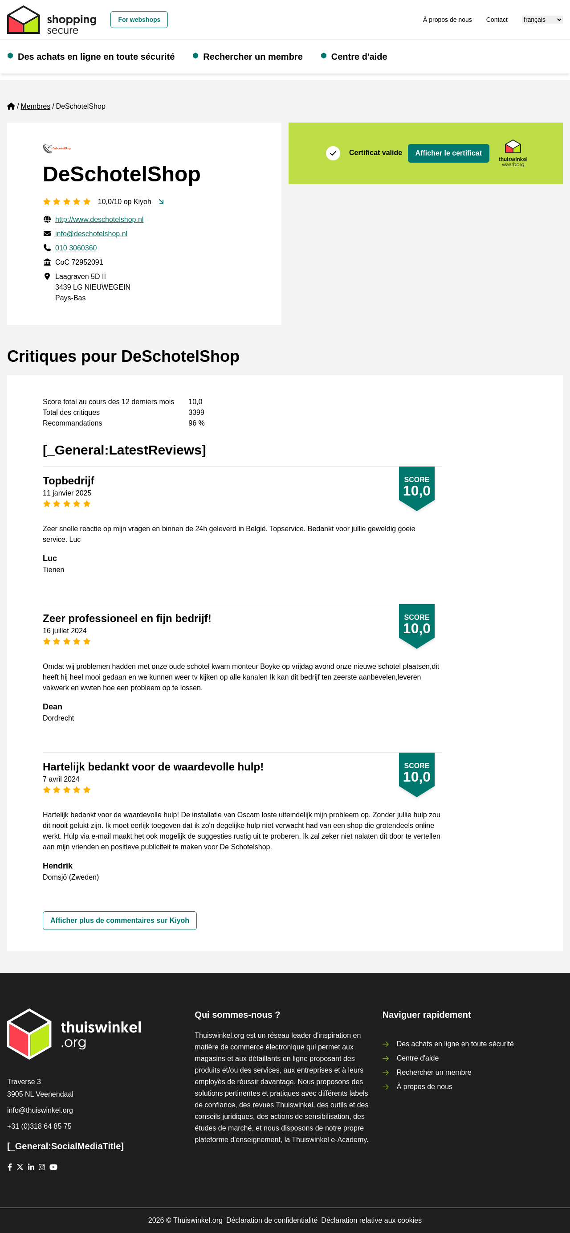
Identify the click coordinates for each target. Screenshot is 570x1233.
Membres (35, 106)
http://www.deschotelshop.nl (99, 219)
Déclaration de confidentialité (272, 1220)
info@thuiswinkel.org (40, 1110)
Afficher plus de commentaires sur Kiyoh (119, 920)
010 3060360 (76, 248)
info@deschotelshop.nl (91, 234)
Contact (497, 19)
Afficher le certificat (448, 153)
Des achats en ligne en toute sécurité (96, 56)
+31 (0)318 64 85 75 (39, 1126)
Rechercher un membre (252, 56)
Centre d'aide (359, 56)
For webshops (139, 19)
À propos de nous (447, 19)
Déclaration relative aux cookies (371, 1220)
